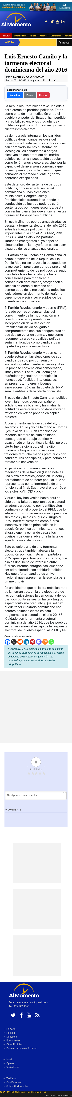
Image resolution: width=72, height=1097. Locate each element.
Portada (11, 1029)
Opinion (10, 1063)
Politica (33, 36)
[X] (14, 642)
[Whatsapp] (51, 642)
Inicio (6, 35)
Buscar (66, 42)
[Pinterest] (32, 642)
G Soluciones (66, 1095)
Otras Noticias (20, 36)
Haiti (9, 1059)
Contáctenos (13, 1082)
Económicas (56, 36)
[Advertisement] (36, 707)
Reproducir (15, 95)
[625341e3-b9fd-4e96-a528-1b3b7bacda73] (36, 6)
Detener (43, 95)
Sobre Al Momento (17, 1086)
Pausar (29, 95)
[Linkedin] (26, 642)
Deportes (43, 36)
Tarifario (11, 1078)
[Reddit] (20, 642)
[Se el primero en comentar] (36, 795)
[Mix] (45, 642)
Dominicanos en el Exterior (21, 1048)
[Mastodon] (39, 642)
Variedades (12, 1067)
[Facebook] (7, 642)
